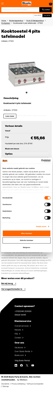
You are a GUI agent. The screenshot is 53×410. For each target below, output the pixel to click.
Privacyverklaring (18, 384)
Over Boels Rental (22, 351)
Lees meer (9, 116)
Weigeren (26, 247)
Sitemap (5, 386)
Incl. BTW (47, 15)
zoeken (46, 9)
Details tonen (41, 226)
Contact (18, 337)
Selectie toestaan (26, 240)
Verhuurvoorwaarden (35, 384)
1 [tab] (26, 92)
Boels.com (19, 355)
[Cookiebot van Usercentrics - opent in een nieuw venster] (41, 160)
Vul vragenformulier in (11, 289)
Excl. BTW (38, 15)
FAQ (16, 334)
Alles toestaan (26, 233)
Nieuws (18, 330)
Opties (9, 154)
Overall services (22, 326)
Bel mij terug (7, 283)
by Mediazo (22, 380)
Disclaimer (5, 384)
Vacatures (19, 347)
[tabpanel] (26, 67)
